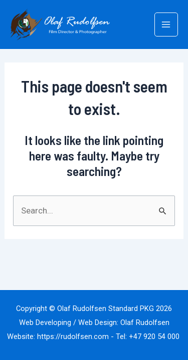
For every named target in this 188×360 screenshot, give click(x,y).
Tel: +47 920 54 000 (148, 336)
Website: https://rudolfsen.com (58, 336)
